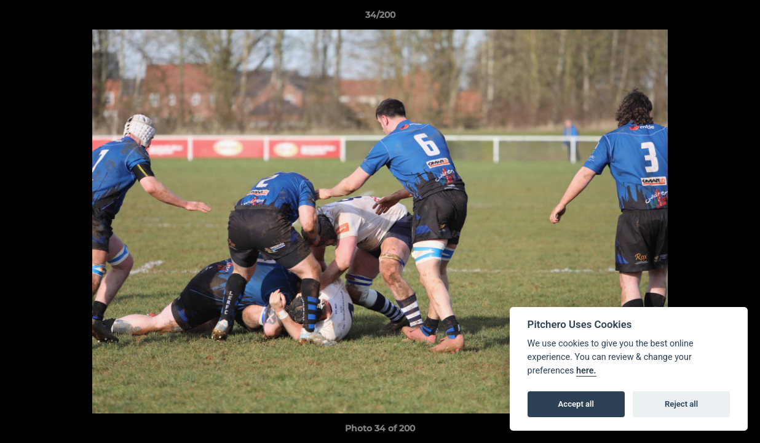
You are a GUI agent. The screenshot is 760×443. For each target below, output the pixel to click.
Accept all (576, 404)
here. (586, 370)
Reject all (681, 404)
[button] (737, 17)
